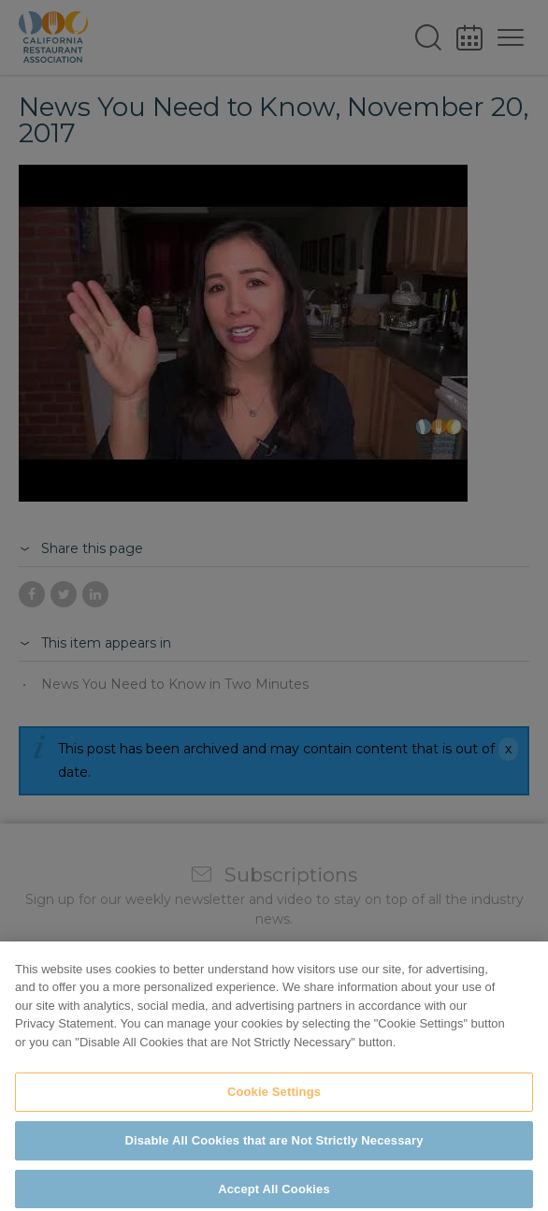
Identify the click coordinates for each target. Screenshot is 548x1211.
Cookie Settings (274, 1114)
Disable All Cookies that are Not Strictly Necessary (274, 1163)
